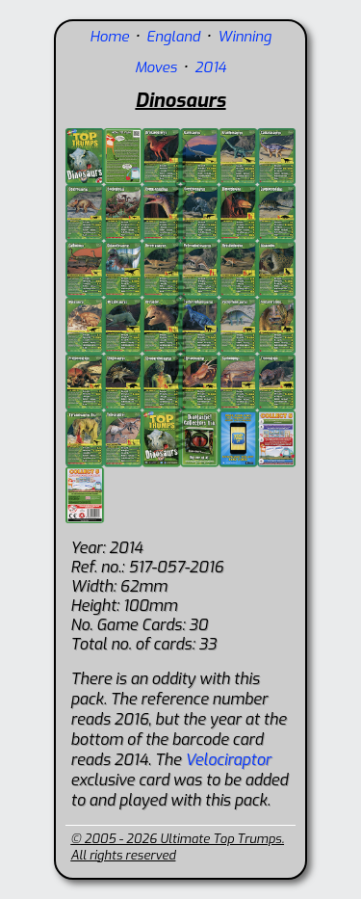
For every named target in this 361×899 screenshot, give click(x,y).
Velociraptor (228, 760)
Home (109, 36)
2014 (210, 67)
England (173, 36)
